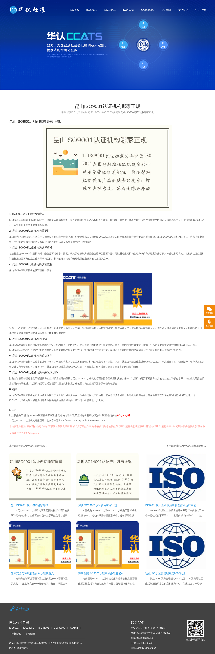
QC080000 (147, 9)
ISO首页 (75, 9)
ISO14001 (109, 9)
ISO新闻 (166, 9)
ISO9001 (91, 9)
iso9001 (13, 410)
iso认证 (103, 415)
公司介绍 (200, 9)
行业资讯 (183, 9)
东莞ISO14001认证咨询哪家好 (33, 445)
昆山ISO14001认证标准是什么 (190, 445)
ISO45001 (128, 9)
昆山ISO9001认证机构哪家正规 (137, 112)
